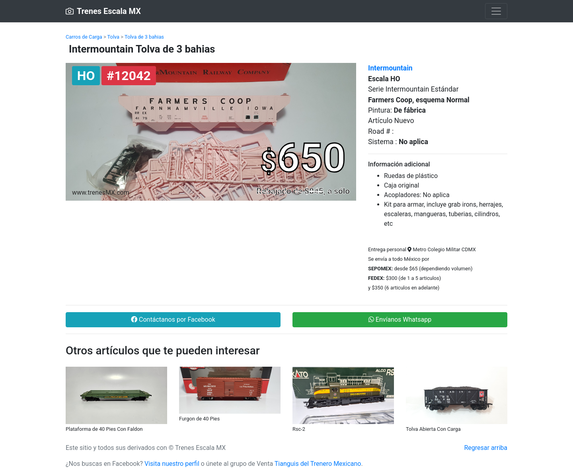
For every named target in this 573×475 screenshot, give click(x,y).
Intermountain (390, 68)
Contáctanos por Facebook (173, 319)
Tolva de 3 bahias (144, 37)
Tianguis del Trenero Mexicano (318, 463)
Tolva (113, 37)
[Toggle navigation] (496, 11)
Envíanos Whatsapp (399, 319)
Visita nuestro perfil (171, 463)
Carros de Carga (84, 37)
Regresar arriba (485, 448)
